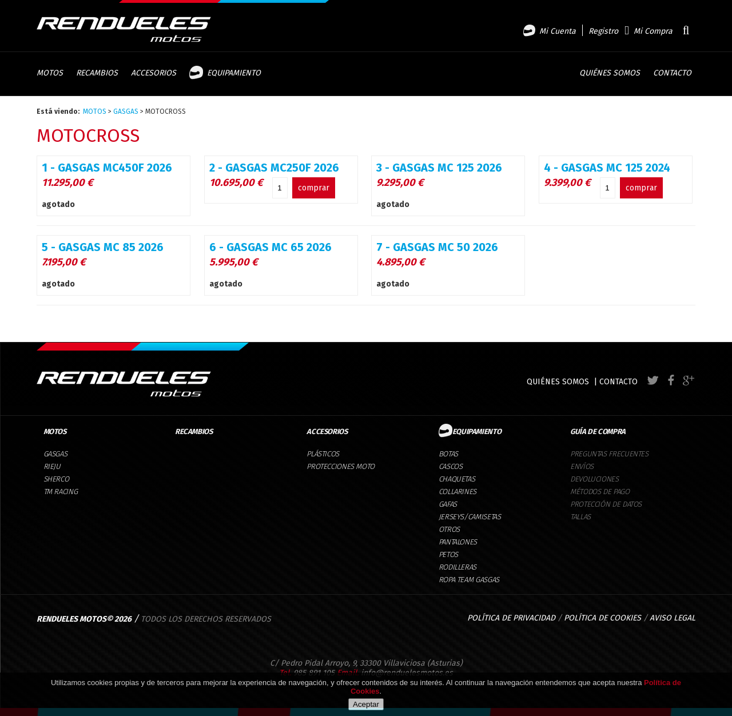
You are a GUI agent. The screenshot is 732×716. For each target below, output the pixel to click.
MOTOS (94, 112)
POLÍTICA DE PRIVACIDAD (511, 618)
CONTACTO (618, 382)
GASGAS (125, 112)
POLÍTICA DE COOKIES (602, 618)
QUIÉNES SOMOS (558, 382)
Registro (603, 31)
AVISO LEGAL (672, 618)
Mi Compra (653, 31)
